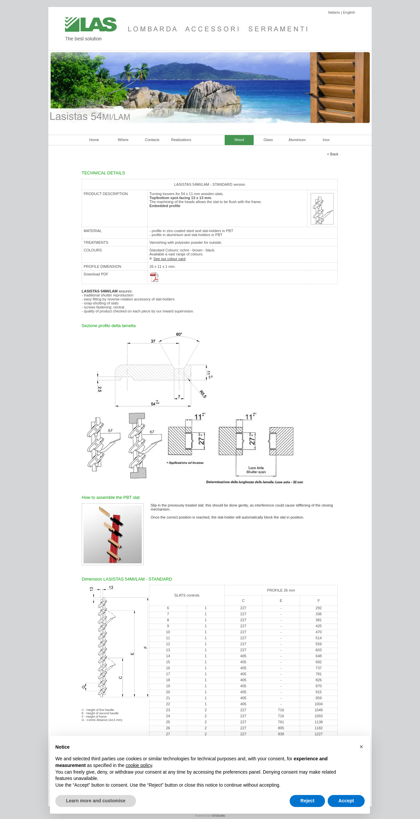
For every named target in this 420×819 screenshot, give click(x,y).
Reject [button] (307, 800)
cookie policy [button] (139, 765)
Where (123, 140)
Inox (326, 140)
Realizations (181, 140)
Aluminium (297, 140)
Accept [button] (346, 800)
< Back (332, 154)
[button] (361, 746)
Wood (239, 140)
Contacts (152, 140)
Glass (268, 140)
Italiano (334, 12)
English (349, 12)
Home (94, 140)
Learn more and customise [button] (95, 800)
